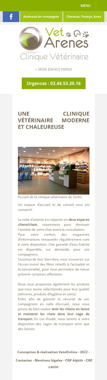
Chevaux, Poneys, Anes (84, 16)
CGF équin (74, 360)
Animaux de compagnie (41, 16)
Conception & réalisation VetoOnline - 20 (50, 352)
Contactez (24, 360)
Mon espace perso (55, 69)
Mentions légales (48, 360)
